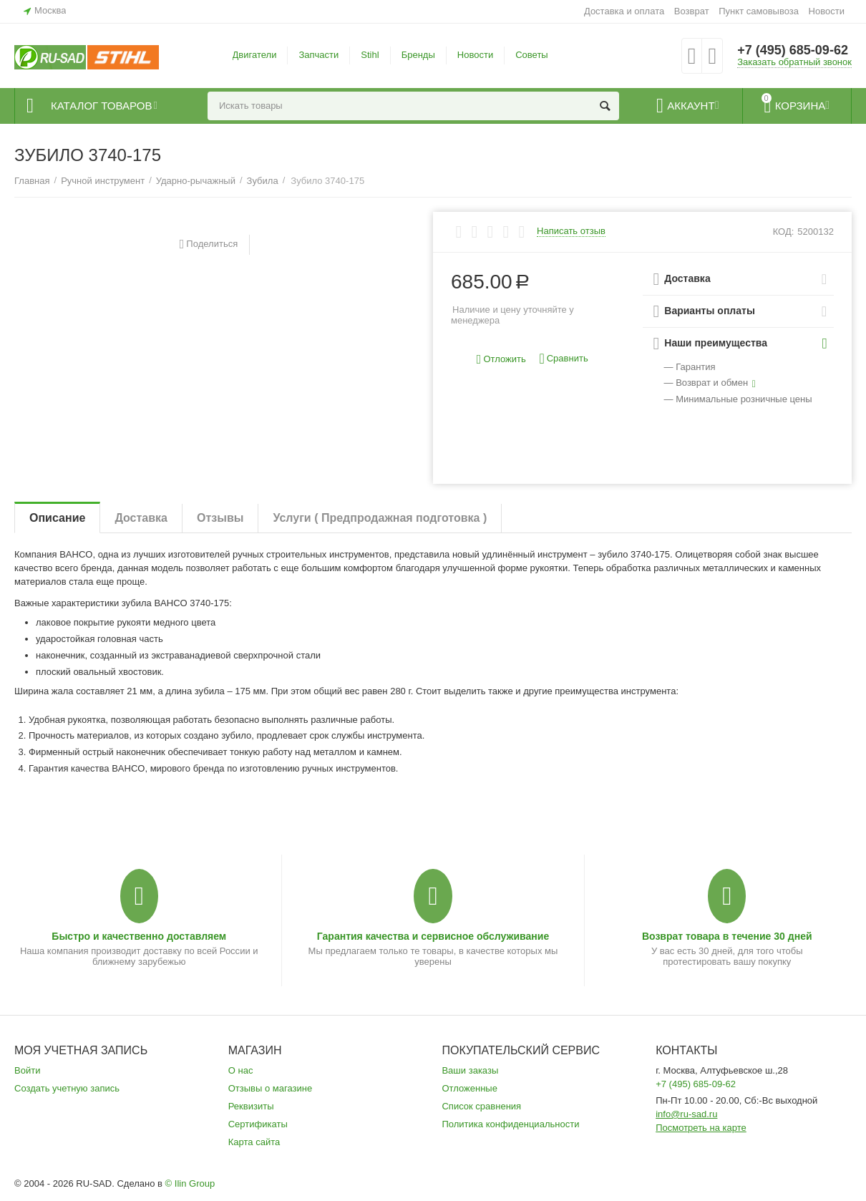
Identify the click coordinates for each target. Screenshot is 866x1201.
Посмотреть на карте (701, 1127)
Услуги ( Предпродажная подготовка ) (380, 518)
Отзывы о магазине (270, 1088)
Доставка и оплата (624, 11)
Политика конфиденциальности (510, 1124)
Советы (531, 54)
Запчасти (318, 54)
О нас (240, 1070)
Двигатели (255, 54)
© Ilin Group (190, 1183)
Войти (27, 1070)
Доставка (141, 518)
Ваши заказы (470, 1070)
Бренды (418, 54)
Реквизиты (251, 1106)
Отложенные (469, 1088)
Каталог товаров (101, 106)
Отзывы (220, 518)
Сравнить (563, 359)
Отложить (501, 360)
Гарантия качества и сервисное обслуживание (433, 936)
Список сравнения (481, 1106)
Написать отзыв (571, 231)
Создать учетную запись (67, 1088)
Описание (57, 518)
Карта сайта (254, 1142)
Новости (827, 11)
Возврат (691, 11)
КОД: (783, 231)
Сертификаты (258, 1124)
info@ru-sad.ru (686, 1114)
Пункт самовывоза (759, 11)
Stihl (370, 54)
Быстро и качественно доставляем (139, 936)
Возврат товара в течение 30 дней (727, 936)
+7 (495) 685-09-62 (792, 50)
